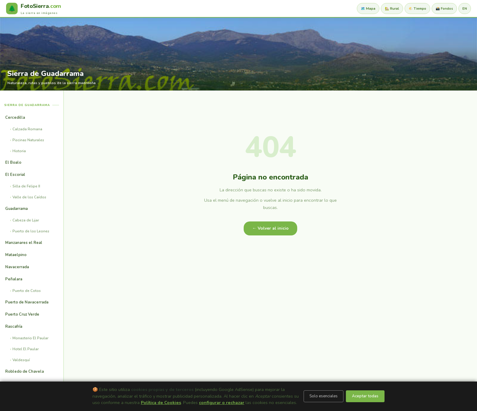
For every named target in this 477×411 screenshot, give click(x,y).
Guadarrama (16, 208)
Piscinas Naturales (28, 140)
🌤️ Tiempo (417, 8)
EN (464, 8)
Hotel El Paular (25, 349)
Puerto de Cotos (26, 290)
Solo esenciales (323, 396)
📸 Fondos (444, 8)
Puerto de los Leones (30, 231)
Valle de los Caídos (29, 197)
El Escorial (15, 174)
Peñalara (13, 279)
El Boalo (13, 162)
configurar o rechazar (221, 402)
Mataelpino (15, 255)
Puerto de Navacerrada (26, 302)
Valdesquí (21, 360)
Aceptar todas (365, 396)
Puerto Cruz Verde (22, 314)
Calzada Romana (27, 129)
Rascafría (13, 326)
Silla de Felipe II (26, 186)
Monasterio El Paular (30, 338)
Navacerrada (17, 267)
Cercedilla (15, 117)
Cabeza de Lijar (25, 220)
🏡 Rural (392, 8)
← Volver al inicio (270, 228)
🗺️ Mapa (368, 8)
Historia (19, 151)
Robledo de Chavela (24, 371)
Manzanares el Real (23, 242)
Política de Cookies (161, 402)
